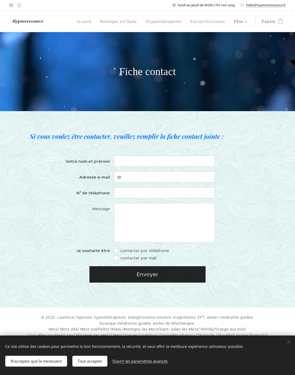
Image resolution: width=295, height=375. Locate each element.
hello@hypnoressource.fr (266, 5)
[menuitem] (85, 21)
